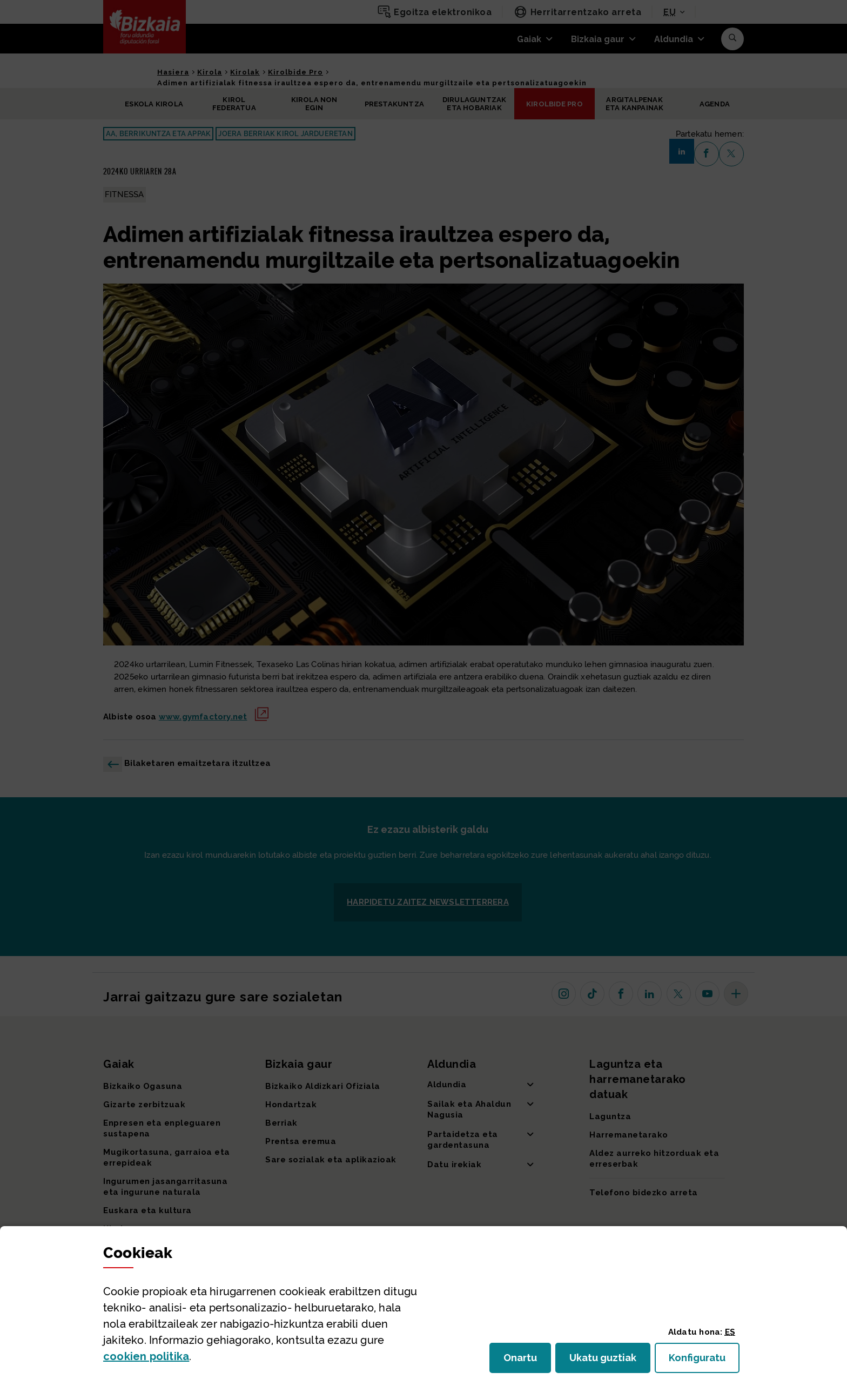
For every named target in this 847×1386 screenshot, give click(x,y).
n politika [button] (146, 1356)
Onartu (527, 1361)
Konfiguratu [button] (704, 1361)
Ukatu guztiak (606, 1361)
